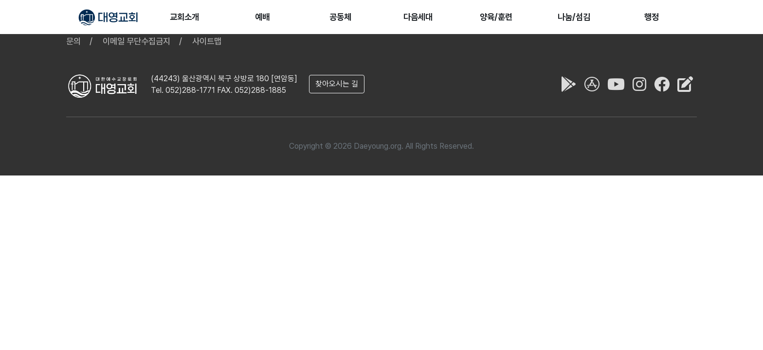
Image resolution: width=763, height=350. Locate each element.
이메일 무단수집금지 (136, 41)
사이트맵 (206, 41)
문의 (73, 41)
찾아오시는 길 (336, 83)
